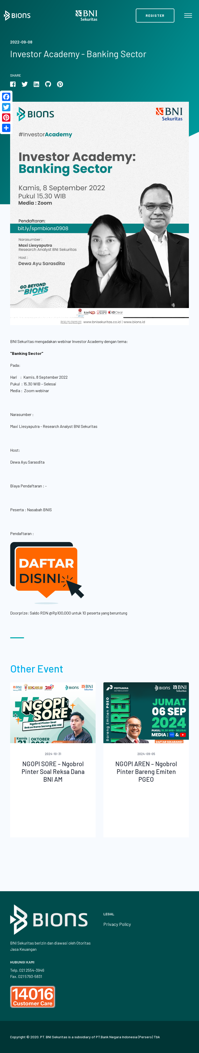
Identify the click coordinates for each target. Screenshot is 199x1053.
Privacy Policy (117, 924)
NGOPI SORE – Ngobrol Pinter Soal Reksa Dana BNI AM (53, 771)
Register (155, 15)
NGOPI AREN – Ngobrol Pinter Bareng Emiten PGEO (146, 771)
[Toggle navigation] (188, 15)
